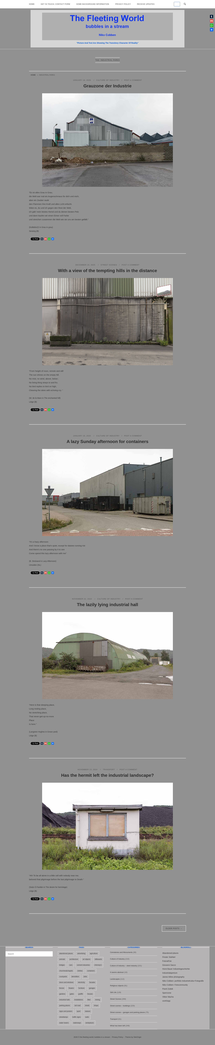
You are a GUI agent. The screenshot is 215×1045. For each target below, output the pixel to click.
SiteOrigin (137, 1037)
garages (92, 988)
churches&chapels (66, 971)
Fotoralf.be (167, 961)
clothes (80, 971)
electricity (81, 982)
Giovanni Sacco (169, 965)
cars (70, 965)
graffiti (80, 994)
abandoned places (66, 953)
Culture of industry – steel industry (123, 966)
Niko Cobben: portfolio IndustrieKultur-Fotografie (183, 981)
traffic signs (76, 1017)
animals (62, 959)
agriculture (94, 953)
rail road (77, 1005)
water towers (64, 1023)
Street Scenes (109, 265)
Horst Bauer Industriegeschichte (176, 969)
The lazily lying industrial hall (107, 604)
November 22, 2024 (82, 599)
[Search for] (29, 954)
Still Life (113, 992)
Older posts (174, 928)
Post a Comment (133, 80)
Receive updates (146, 4)
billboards (98, 959)
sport (79, 1011)
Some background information (92, 4)
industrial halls (64, 1000)
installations (78, 1000)
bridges (62, 965)
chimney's (98, 965)
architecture (74, 959)
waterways (77, 1023)
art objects (86, 959)
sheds (87, 1005)
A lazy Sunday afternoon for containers (107, 441)
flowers (71, 988)
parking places (64, 1005)
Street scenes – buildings (120, 1006)
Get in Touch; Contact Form (55, 4)
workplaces (89, 1023)
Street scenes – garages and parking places (127, 1012)
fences (61, 988)
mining (97, 1000)
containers (91, 971)
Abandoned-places (170, 953)
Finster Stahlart (168, 957)
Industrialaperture (169, 973)
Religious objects (117, 986)
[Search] (50, 953)
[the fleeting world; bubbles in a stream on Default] (177, 4)
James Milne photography (173, 977)
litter (89, 1000)
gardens (62, 994)
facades (92, 982)
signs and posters (65, 1011)
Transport (109, 770)
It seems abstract (117, 972)
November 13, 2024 (88, 770)
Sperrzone (166, 993)
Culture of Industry (107, 80)
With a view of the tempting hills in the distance (107, 270)
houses (90, 994)
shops (96, 1005)
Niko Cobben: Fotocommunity (175, 985)
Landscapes (115, 979)
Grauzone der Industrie (107, 85)
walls (87, 1017)
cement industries (83, 965)
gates (72, 994)
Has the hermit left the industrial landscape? (107, 775)
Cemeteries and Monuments (121, 952)
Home (32, 4)
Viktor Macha (167, 997)
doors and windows (66, 982)
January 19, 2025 (82, 436)
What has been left (117, 1026)
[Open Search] (185, 4)
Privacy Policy (123, 4)
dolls (85, 977)
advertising (81, 953)
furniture (81, 988)
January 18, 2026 (82, 80)
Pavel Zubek (167, 989)
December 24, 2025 (86, 265)
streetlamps (63, 1017)
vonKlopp (166, 1001)
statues (87, 1011)
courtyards (63, 977)
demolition (75, 977)
